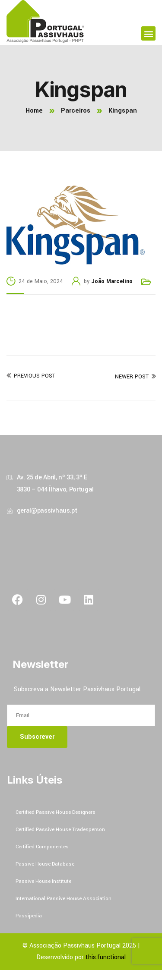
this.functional (106, 957)
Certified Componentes (42, 846)
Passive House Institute (43, 881)
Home (34, 110)
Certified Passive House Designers (55, 812)
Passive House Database (45, 864)
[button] (148, 33)
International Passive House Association (63, 898)
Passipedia (29, 916)
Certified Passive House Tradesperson (60, 829)
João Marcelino (112, 281)
